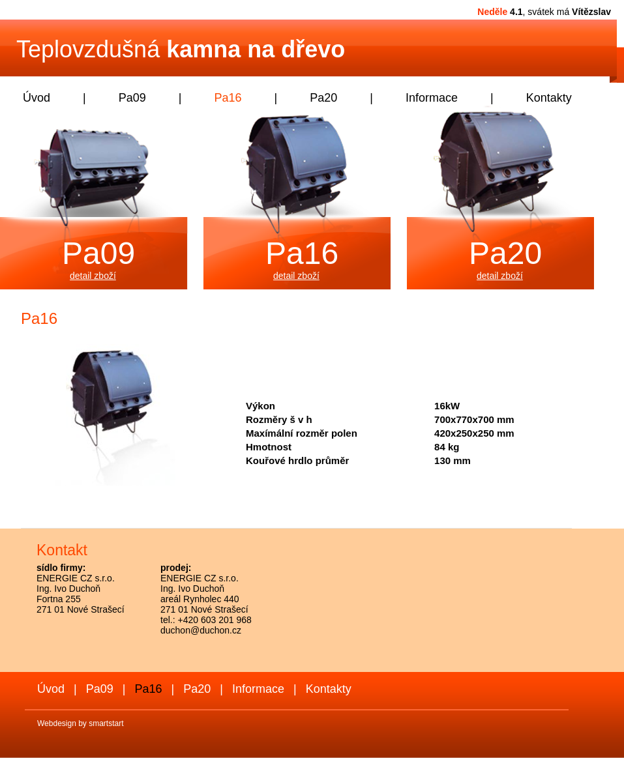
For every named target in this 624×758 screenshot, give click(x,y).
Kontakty (549, 97)
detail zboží (93, 275)
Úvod (36, 97)
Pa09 (132, 97)
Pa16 (227, 97)
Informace (432, 97)
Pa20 (323, 97)
